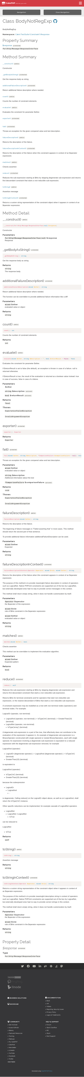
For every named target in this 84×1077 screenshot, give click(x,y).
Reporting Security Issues (54, 1009)
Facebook (11, 1056)
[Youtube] (31, 967)
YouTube (11, 1053)
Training (11, 1036)
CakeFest (11, 1045)
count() (5, 97)
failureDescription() (10, 138)
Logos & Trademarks (52, 1015)
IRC (47, 1030)
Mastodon (11, 1062)
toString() (6, 187)
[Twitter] (17, 967)
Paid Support (50, 1036)
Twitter (10, 1059)
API (47, 1004)
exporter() (7, 119)
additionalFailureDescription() (15, 86)
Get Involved (12, 1025)
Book (47, 1001)
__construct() (8, 64)
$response (7, 46)
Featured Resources (15, 1033)
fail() (4, 127)
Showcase (13, 1004)
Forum (48, 1025)
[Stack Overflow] (60, 967)
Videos (48, 1006)
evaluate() (7, 108)
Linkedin (11, 1050)
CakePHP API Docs (46, 1071)
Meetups (11, 1039)
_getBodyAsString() (10, 75)
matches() (7, 162)
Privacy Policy (50, 1012)
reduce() (6, 173)
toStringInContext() (10, 198)
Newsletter (12, 1048)
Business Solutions (17, 998)
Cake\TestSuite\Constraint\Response (32, 35)
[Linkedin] (39, 967)
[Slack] (53, 967)
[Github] (46, 967)
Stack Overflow (51, 1028)
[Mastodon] (67, 967)
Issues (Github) (13, 1028)
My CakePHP (12, 1042)
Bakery (11, 1030)
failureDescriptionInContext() (14, 149)
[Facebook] (24, 967)
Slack (47, 1033)
